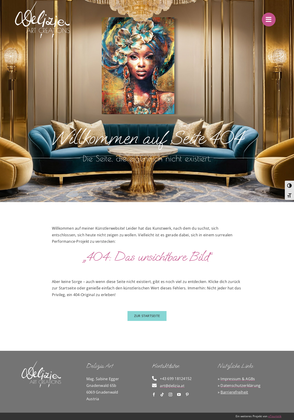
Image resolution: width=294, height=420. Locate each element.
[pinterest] (187, 394)
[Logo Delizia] (41, 361)
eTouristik (274, 416)
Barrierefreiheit (234, 392)
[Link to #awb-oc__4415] (269, 19)
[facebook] (154, 394)
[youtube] (179, 394)
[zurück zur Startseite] (147, 316)
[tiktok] (162, 394)
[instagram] (170, 394)
